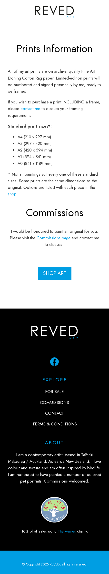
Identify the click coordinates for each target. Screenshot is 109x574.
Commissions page (53, 238)
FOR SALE (54, 391)
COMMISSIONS (54, 402)
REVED (55, 564)
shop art (54, 273)
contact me (30, 108)
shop (12, 194)
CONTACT (54, 413)
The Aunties (67, 531)
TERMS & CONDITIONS (54, 424)
